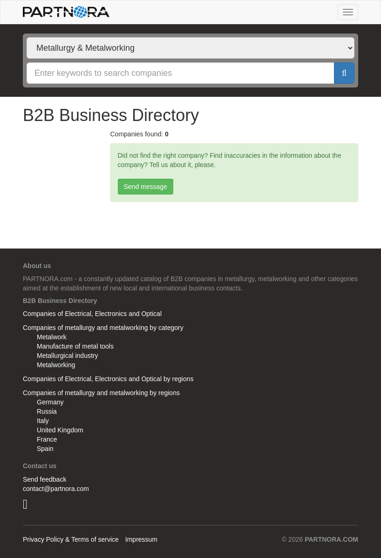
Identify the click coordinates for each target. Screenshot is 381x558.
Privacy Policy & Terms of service (71, 539)
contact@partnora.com (56, 488)
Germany (50, 402)
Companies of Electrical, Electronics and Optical (92, 313)
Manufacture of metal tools (75, 346)
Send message (145, 186)
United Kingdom (60, 430)
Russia (47, 411)
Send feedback (44, 479)
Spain (45, 448)
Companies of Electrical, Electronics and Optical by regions (108, 379)
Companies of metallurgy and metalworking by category (103, 327)
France (47, 439)
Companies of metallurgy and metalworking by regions (101, 393)
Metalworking (56, 365)
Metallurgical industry (67, 355)
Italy (43, 420)
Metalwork (52, 337)
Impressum (141, 539)
